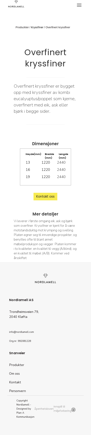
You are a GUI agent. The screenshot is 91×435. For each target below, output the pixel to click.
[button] (79, 5)
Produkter (16, 365)
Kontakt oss (45, 196)
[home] (15, 3)
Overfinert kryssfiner (58, 27)
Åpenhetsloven (44, 409)
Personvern (17, 391)
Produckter (22, 27)
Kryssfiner (37, 27)
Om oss (14, 373)
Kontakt (15, 382)
